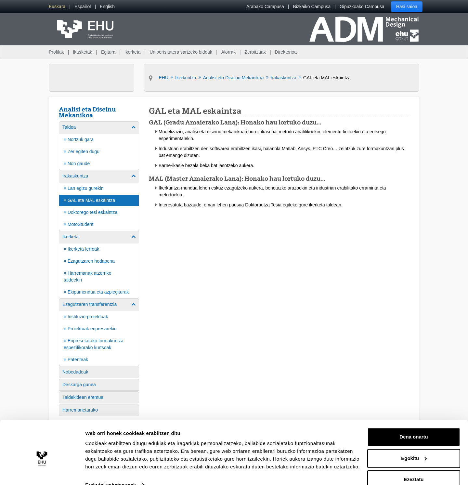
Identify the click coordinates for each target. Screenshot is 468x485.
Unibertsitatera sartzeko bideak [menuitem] (181, 52)
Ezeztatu (414, 467)
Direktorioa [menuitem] (286, 52)
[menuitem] (57, 6)
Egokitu (414, 445)
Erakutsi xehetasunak (110, 472)
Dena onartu (413, 424)
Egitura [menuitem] (108, 52)
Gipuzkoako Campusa (362, 6)
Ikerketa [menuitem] (132, 52)
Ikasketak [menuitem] (82, 52)
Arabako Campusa (265, 6)
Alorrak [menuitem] (228, 52)
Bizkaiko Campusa (312, 6)
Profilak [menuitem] (56, 52)
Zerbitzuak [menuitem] (255, 52)
